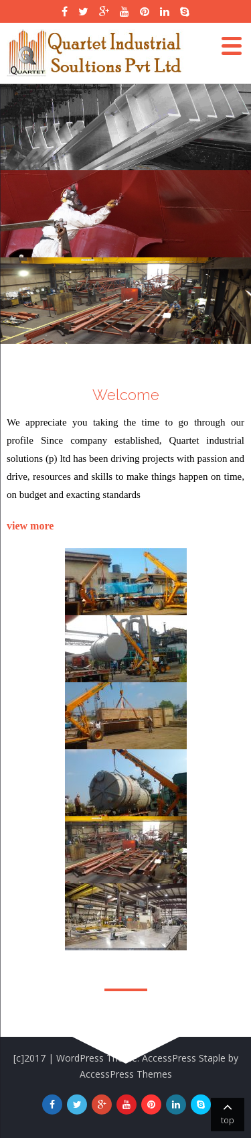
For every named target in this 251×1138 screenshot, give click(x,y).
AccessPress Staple (184, 1058)
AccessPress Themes (126, 1074)
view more (30, 525)
